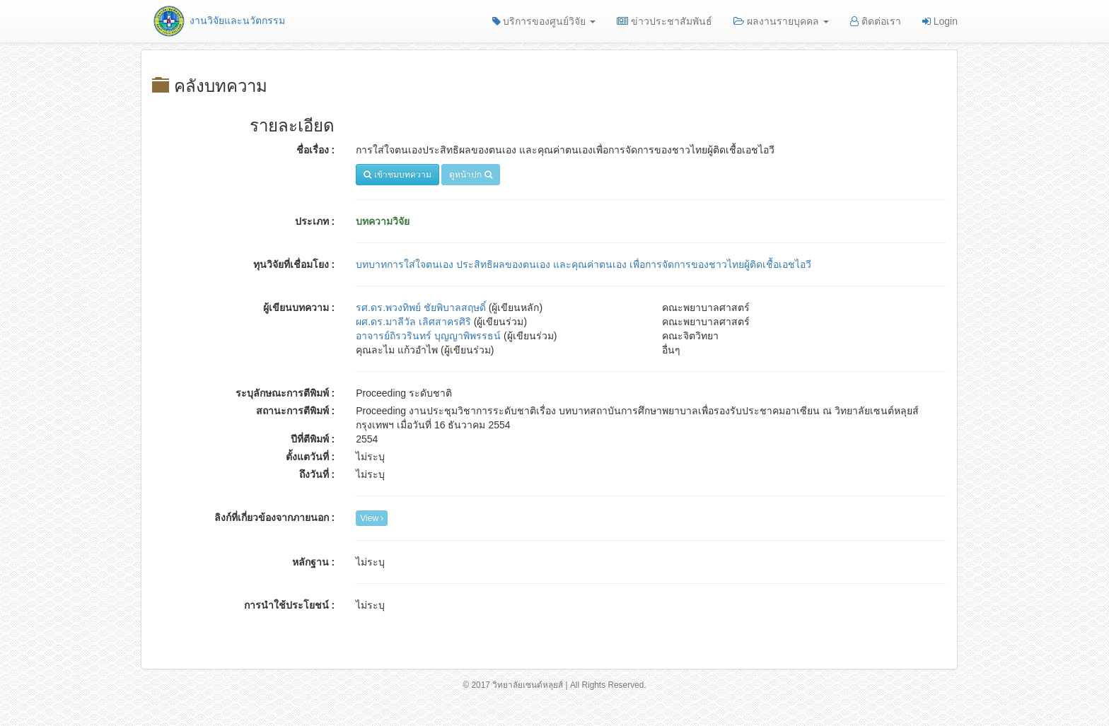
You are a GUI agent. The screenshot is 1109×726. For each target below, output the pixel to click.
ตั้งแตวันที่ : (310, 456)
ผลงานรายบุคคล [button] (781, 21)
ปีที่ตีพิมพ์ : (313, 439)
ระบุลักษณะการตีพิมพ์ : (285, 393)
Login (940, 21)
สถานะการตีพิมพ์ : (295, 410)
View (371, 518)
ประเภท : (315, 221)
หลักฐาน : (313, 562)
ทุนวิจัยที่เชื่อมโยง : (294, 264)
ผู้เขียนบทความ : (299, 307)
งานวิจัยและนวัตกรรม (218, 20)
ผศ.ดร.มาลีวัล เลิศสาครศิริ (413, 321)
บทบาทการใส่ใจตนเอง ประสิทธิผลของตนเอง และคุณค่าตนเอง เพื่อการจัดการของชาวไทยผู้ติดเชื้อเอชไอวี (583, 264)
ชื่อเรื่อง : (315, 150)
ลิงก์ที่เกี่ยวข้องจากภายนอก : (274, 517)
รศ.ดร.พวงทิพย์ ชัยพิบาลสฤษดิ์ (421, 307)
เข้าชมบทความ (397, 175)
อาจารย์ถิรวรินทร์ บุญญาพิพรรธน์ (428, 335)
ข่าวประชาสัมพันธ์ (664, 21)
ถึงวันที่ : (317, 474)
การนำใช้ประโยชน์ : (289, 605)
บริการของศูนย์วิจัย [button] (544, 21)
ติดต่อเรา (875, 21)
